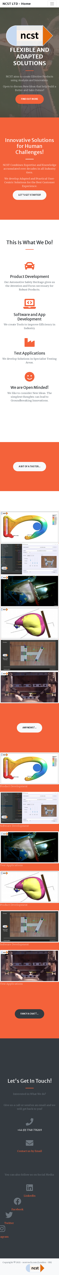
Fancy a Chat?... (29, 1013)
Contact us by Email (29, 1151)
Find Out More (29, 99)
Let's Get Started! (29, 195)
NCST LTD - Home (17, 4)
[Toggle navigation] (52, 4)
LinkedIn (29, 1195)
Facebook (17, 1209)
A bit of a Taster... (29, 466)
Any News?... (29, 727)
